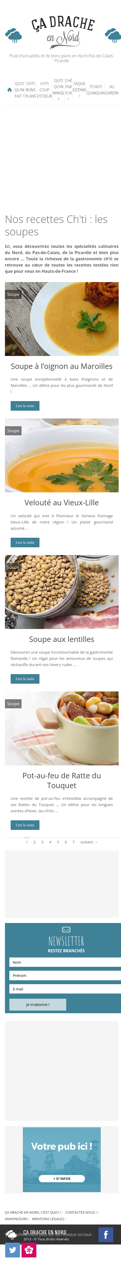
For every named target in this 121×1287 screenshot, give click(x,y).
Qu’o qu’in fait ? (19, 90)
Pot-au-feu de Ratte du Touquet (61, 780)
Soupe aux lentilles (61, 639)
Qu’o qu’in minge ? (58, 90)
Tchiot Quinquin (96, 89)
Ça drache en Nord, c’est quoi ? (33, 1212)
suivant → (89, 842)
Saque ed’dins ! (79, 90)
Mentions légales (48, 1218)
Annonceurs (16, 1218)
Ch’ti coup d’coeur (44, 90)
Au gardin (112, 89)
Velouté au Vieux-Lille (62, 502)
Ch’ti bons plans (30, 90)
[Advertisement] (60, 159)
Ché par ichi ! (68, 90)
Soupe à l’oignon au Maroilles (62, 366)
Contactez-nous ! (81, 1212)
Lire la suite (25, 406)
